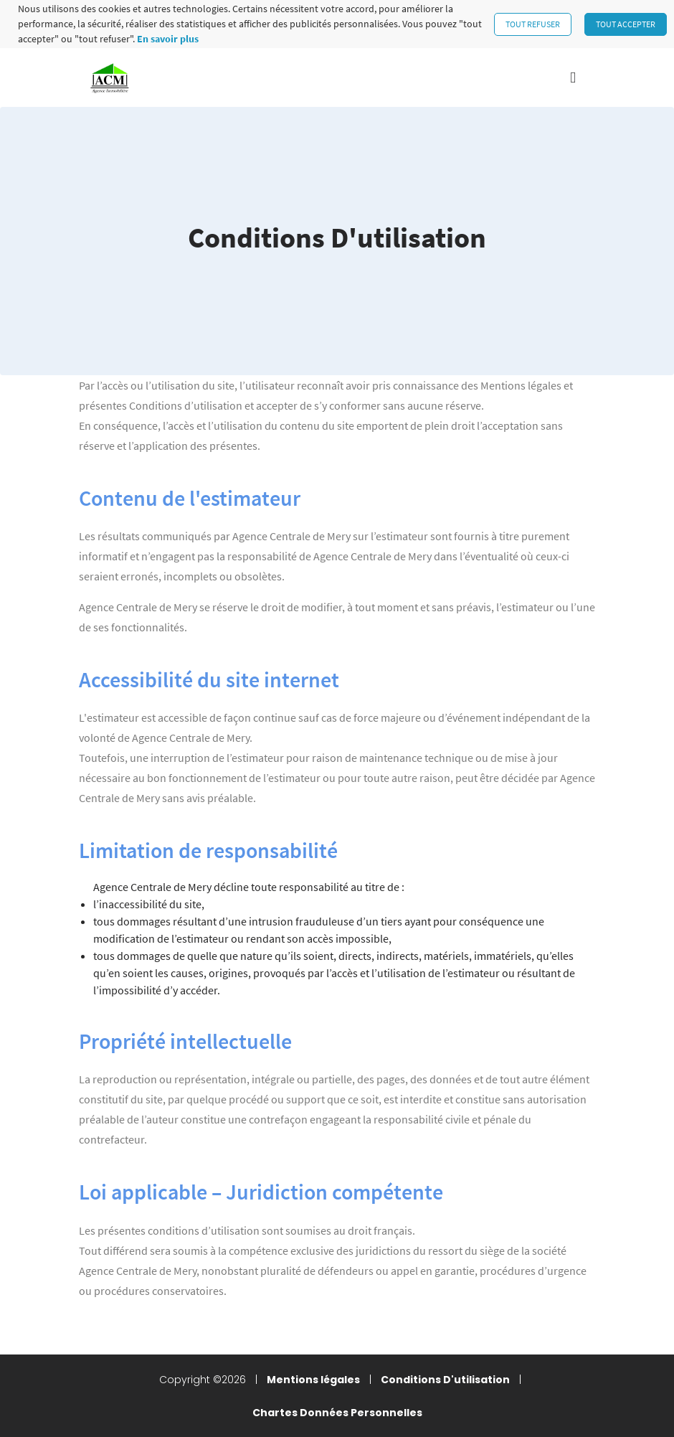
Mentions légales (313, 1379)
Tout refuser (533, 24)
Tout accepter (625, 24)
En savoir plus (168, 38)
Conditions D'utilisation (445, 1379)
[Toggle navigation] (572, 77)
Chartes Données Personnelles (337, 1412)
